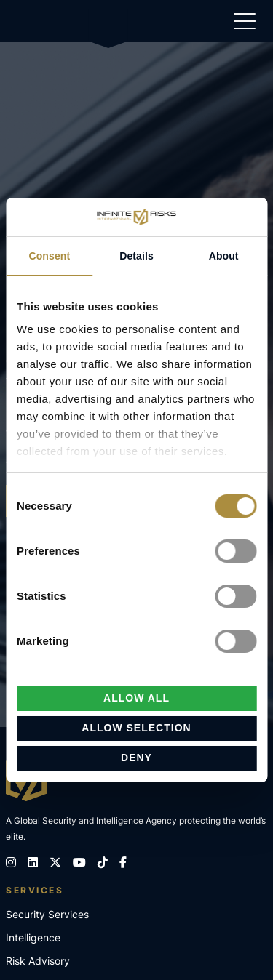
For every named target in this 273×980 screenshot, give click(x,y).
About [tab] (224, 255)
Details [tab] (136, 255)
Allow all (136, 698)
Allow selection (136, 728)
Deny (136, 757)
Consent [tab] (49, 255)
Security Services (47, 914)
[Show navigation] (245, 24)
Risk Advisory (38, 961)
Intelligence (33, 937)
